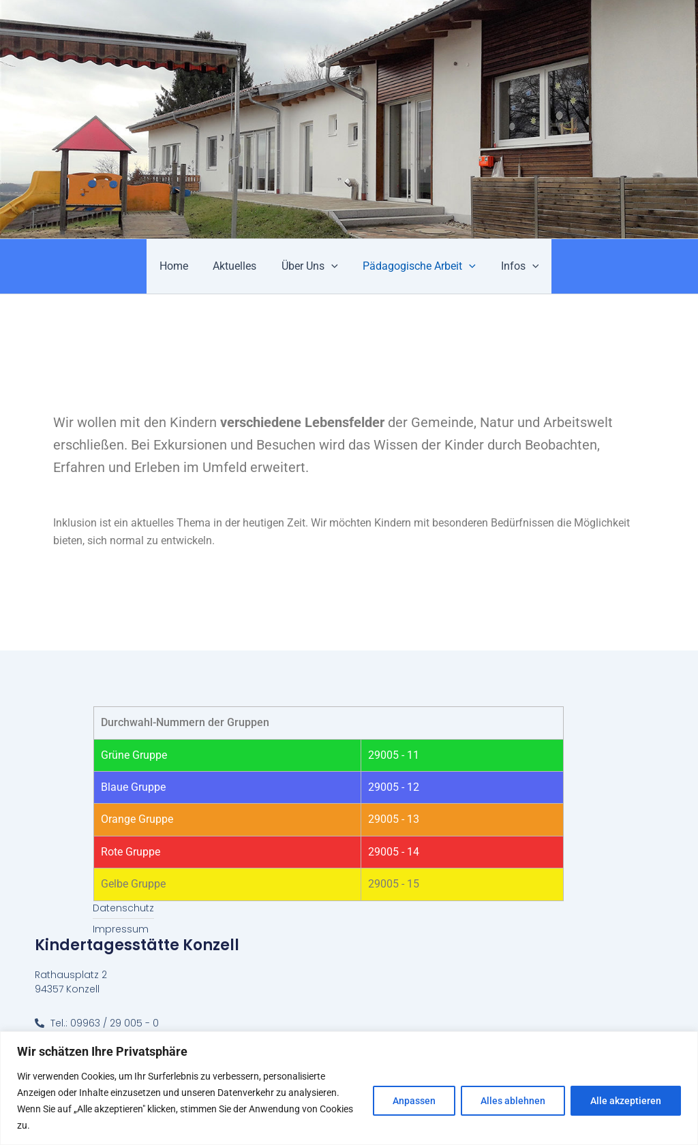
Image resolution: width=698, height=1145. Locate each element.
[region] (349, 1088)
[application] (331, 266)
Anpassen (414, 1100)
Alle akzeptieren (625, 1100)
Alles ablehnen (513, 1100)
